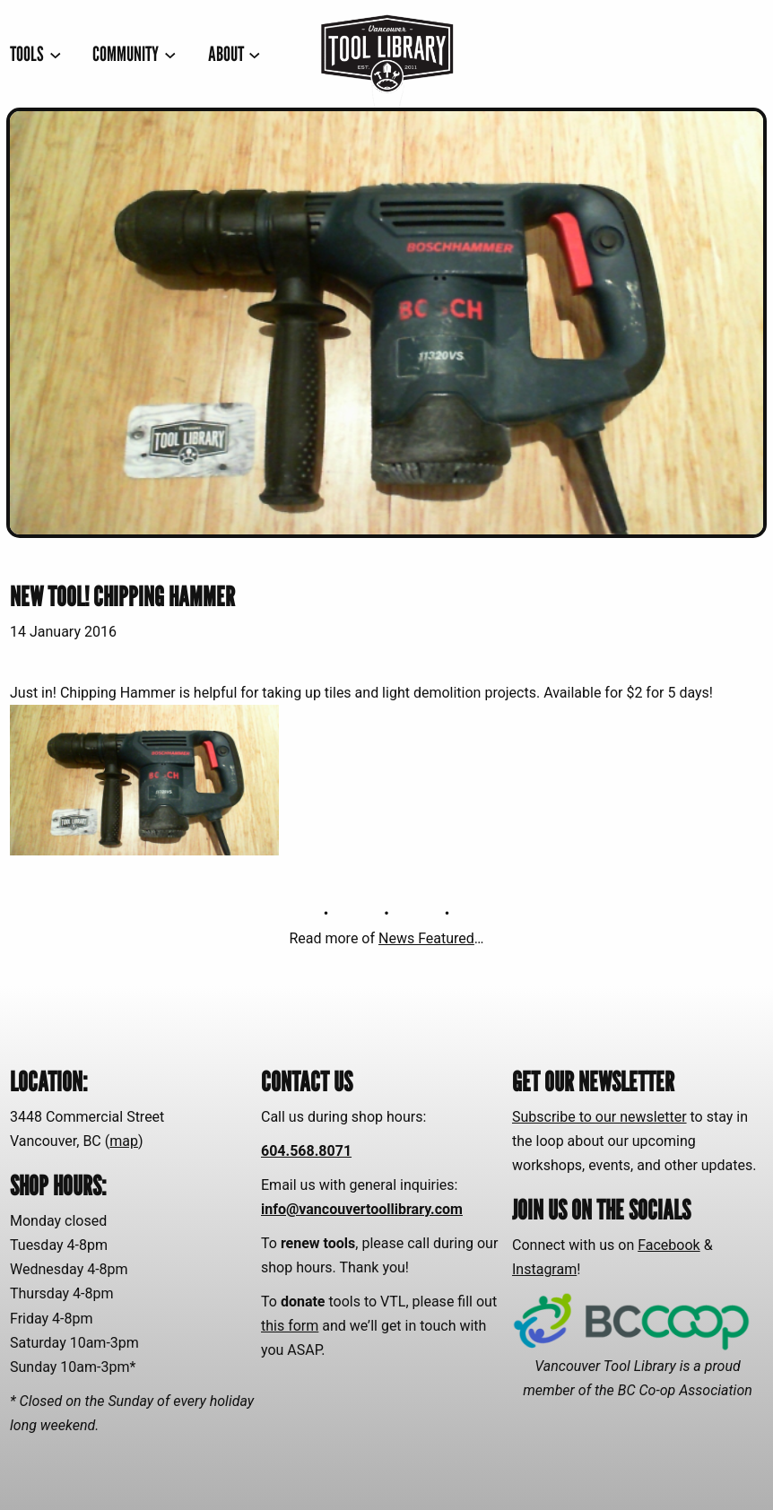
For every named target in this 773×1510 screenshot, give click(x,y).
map (123, 1141)
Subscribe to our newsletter (599, 1116)
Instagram (544, 1269)
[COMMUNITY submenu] (134, 54)
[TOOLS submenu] (35, 54)
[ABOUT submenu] (234, 54)
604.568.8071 (306, 1150)
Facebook (668, 1245)
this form (289, 1325)
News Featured (426, 938)
